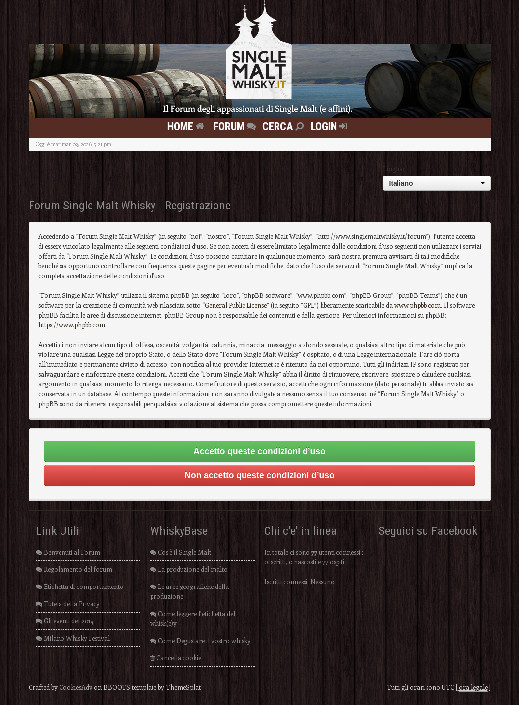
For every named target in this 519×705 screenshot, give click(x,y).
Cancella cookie (175, 657)
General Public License (236, 305)
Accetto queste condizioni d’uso (259, 451)
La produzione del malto (189, 569)
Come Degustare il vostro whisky (200, 640)
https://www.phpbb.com (71, 325)
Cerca (284, 126)
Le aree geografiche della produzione (189, 591)
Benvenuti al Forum (68, 552)
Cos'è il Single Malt (180, 552)
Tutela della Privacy (68, 603)
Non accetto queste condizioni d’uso (259, 475)
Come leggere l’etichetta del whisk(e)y (192, 618)
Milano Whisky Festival (73, 638)
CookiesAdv (75, 687)
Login (330, 126)
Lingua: (393, 168)
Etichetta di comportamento (79, 586)
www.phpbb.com (417, 305)
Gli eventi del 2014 (64, 621)
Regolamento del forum (74, 569)
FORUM (236, 126)
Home (187, 126)
